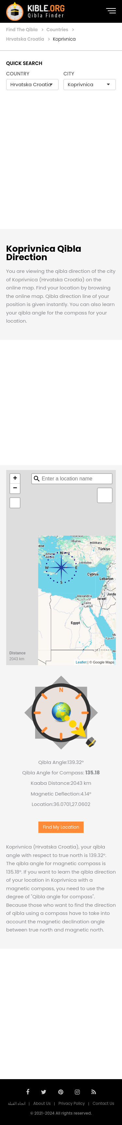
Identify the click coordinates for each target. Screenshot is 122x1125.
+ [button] (15, 479)
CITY (68, 73)
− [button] (15, 488)
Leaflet (81, 662)
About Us (42, 1103)
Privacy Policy (72, 1103)
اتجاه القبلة (16, 1103)
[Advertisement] (61, 166)
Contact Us (103, 1103)
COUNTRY (18, 73)
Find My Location (61, 827)
